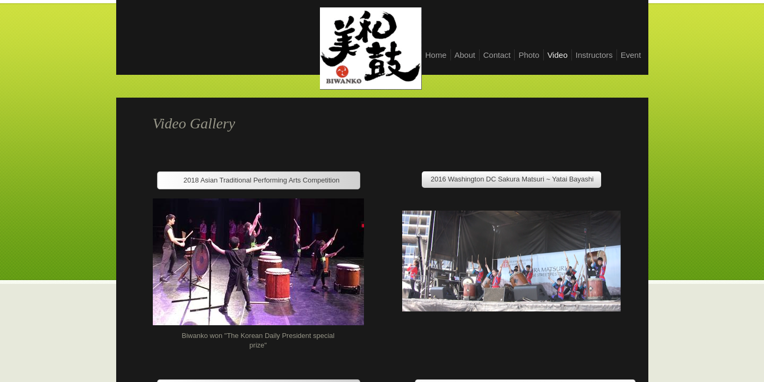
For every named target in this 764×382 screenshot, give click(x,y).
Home (436, 54)
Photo (528, 54)
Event (631, 54)
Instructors (594, 54)
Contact (497, 54)
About (465, 54)
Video (558, 54)
